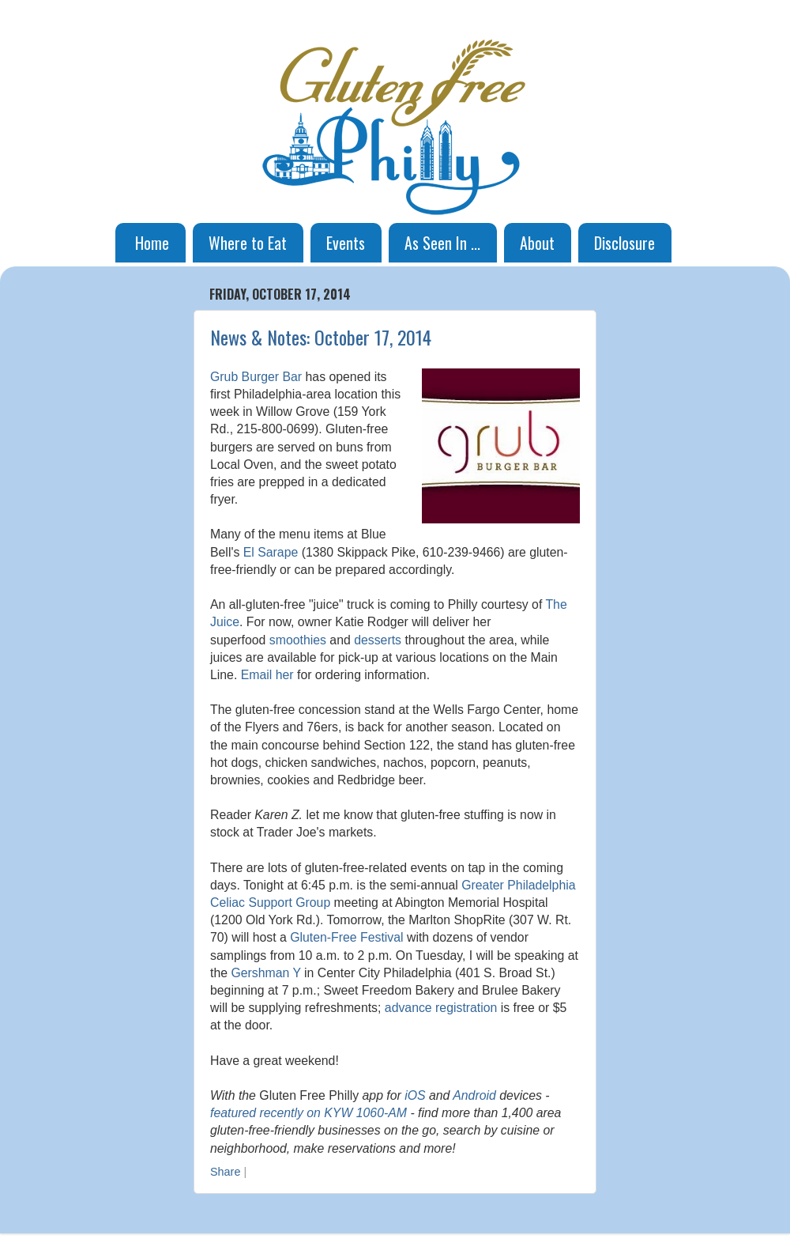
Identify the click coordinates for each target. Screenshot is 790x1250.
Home (152, 243)
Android (474, 1095)
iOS (414, 1095)
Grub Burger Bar (256, 376)
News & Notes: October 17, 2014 (320, 337)
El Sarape (271, 552)
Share (225, 1171)
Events (345, 243)
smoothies (297, 640)
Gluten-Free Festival (346, 937)
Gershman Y (265, 973)
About (537, 243)
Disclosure (624, 243)
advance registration (441, 1007)
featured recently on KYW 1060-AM (308, 1113)
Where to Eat (248, 243)
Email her (267, 675)
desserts (377, 640)
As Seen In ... (442, 243)
